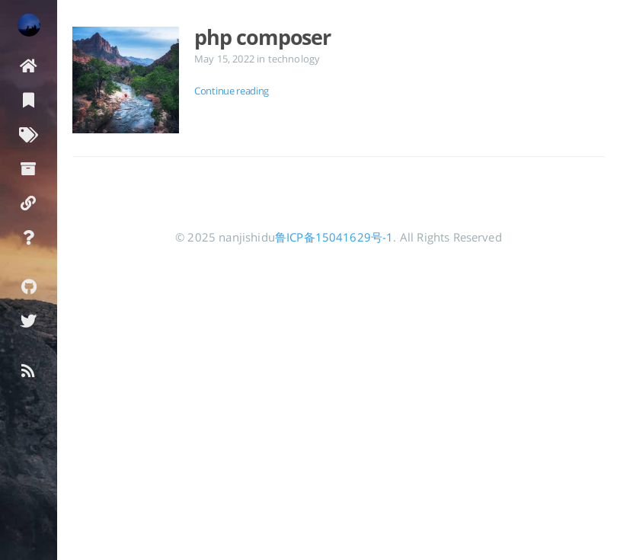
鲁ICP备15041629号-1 (334, 237)
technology (294, 59)
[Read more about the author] (28, 25)
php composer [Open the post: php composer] (262, 37)
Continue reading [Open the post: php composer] (231, 91)
